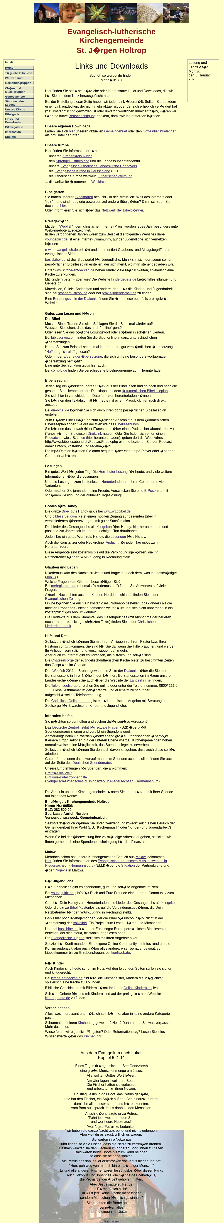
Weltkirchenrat (102, 182)
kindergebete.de (123, 279)
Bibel (66, 511)
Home (9, 67)
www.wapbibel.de (117, 511)
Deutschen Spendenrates (92, 763)
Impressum (13, 132)
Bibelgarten (13, 114)
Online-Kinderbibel (137, 988)
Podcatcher (54, 438)
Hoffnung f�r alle (59, 352)
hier (72, 131)
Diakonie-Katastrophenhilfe (66, 777)
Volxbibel (80, 923)
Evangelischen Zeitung (62, 599)
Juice (81, 438)
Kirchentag (86, 1023)
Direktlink (95, 433)
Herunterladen (112, 482)
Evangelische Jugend (67, 938)
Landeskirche (140, 680)
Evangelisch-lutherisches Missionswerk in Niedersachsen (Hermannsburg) (102, 781)
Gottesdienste (15, 96)
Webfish (66, 226)
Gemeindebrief (115, 131)
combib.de (59, 370)
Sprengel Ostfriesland (72, 161)
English (10, 136)
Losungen (118, 536)
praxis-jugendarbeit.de (119, 293)
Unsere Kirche (15, 109)
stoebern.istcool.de (72, 293)
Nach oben (111, 1221)
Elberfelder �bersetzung (83, 356)
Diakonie (131, 671)
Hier (48, 861)
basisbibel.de (55, 259)
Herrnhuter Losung (113, 472)
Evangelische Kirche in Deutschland (82, 171)
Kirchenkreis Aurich (77, 156)
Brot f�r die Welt (58, 773)
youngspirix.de (56, 239)
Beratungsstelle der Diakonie (75, 299)
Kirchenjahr (92, 1036)
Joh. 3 (51, 577)
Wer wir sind (14, 78)
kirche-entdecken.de (67, 978)
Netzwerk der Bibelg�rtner (122, 210)
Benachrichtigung (82, 116)
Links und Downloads (13, 120)
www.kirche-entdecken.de (74, 270)
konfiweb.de (120, 952)
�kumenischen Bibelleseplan (145, 391)
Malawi (140, 857)
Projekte (61, 870)
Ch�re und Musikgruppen (15, 90)
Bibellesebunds (127, 424)
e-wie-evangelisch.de (61, 250)
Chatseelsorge (62, 660)
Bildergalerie (14, 127)
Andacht (112, 542)
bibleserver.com (63, 337)
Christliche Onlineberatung (72, 701)
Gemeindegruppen (18, 83)
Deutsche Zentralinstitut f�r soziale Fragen (85, 727)
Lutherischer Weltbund (115, 176)
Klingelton (104, 527)
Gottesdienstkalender (159, 131)
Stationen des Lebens (14, 103)
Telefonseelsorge (64, 685)
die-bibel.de (60, 410)
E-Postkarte (153, 490)
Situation (128, 865)
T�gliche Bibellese (18, 73)
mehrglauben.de (63, 586)
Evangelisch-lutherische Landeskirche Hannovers (99, 166)
